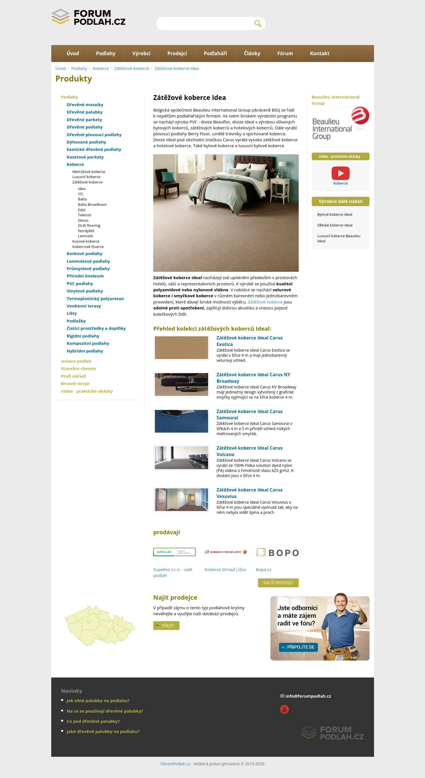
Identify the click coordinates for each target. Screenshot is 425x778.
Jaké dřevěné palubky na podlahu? (103, 731)
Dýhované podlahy (86, 142)
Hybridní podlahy (85, 351)
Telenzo (84, 214)
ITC (81, 193)
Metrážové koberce (88, 171)
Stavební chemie (78, 368)
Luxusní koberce (86, 176)
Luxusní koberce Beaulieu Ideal (338, 238)
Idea (82, 188)
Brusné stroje (75, 383)
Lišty (72, 313)
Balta (82, 199)
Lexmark (85, 235)
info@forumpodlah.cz (308, 696)
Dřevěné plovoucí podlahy (94, 134)
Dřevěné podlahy (85, 127)
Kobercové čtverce (88, 246)
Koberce (101, 68)
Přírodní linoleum (85, 276)
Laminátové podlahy (88, 261)
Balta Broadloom (92, 204)
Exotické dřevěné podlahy (94, 149)
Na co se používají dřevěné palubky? (105, 711)
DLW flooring (89, 225)
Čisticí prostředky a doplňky (96, 328)
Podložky (76, 321)
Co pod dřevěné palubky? (93, 721)
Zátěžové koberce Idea (177, 68)
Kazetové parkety (85, 157)
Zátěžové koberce (131, 68)
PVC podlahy (80, 283)
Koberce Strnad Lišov (225, 569)
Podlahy (79, 68)
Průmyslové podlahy (88, 268)
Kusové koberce (86, 241)
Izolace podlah (76, 361)
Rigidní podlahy (83, 336)
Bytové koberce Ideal (335, 214)
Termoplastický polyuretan (95, 298)
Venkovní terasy (84, 306)
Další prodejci (278, 582)
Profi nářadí (73, 376)
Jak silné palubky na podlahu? (98, 700)
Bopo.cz (264, 569)
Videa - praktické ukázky (87, 391)
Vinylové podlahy (85, 291)
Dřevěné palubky (85, 112)
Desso (83, 220)
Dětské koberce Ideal (335, 225)
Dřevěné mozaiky (85, 104)
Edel (82, 209)
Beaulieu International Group (341, 117)
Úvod (60, 68)
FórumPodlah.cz (175, 763)
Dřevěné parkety (84, 119)
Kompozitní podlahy (88, 343)
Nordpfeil (86, 230)
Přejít (168, 625)
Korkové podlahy (84, 253)
